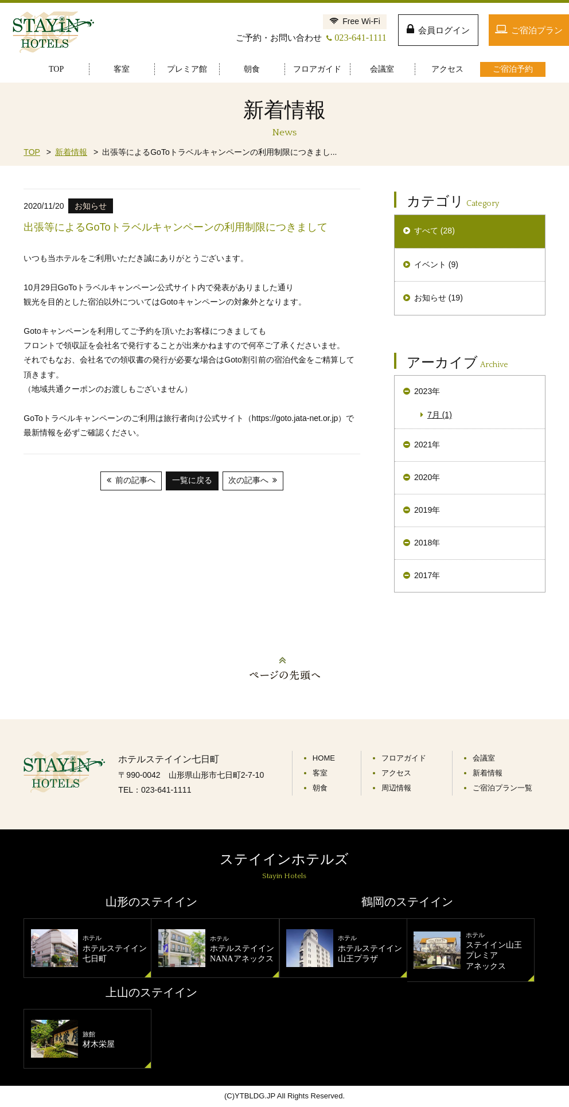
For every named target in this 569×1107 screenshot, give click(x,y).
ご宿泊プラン (537, 30)
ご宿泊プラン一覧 (502, 788)
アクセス (396, 773)
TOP (32, 152)
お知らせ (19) (438, 297)
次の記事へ (248, 480)
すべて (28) (434, 230)
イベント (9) (436, 264)
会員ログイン (444, 30)
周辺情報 (396, 788)
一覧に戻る (192, 480)
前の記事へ (135, 480)
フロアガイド (403, 758)
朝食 (320, 788)
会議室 (484, 758)
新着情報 (71, 152)
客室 (320, 773)
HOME (324, 758)
